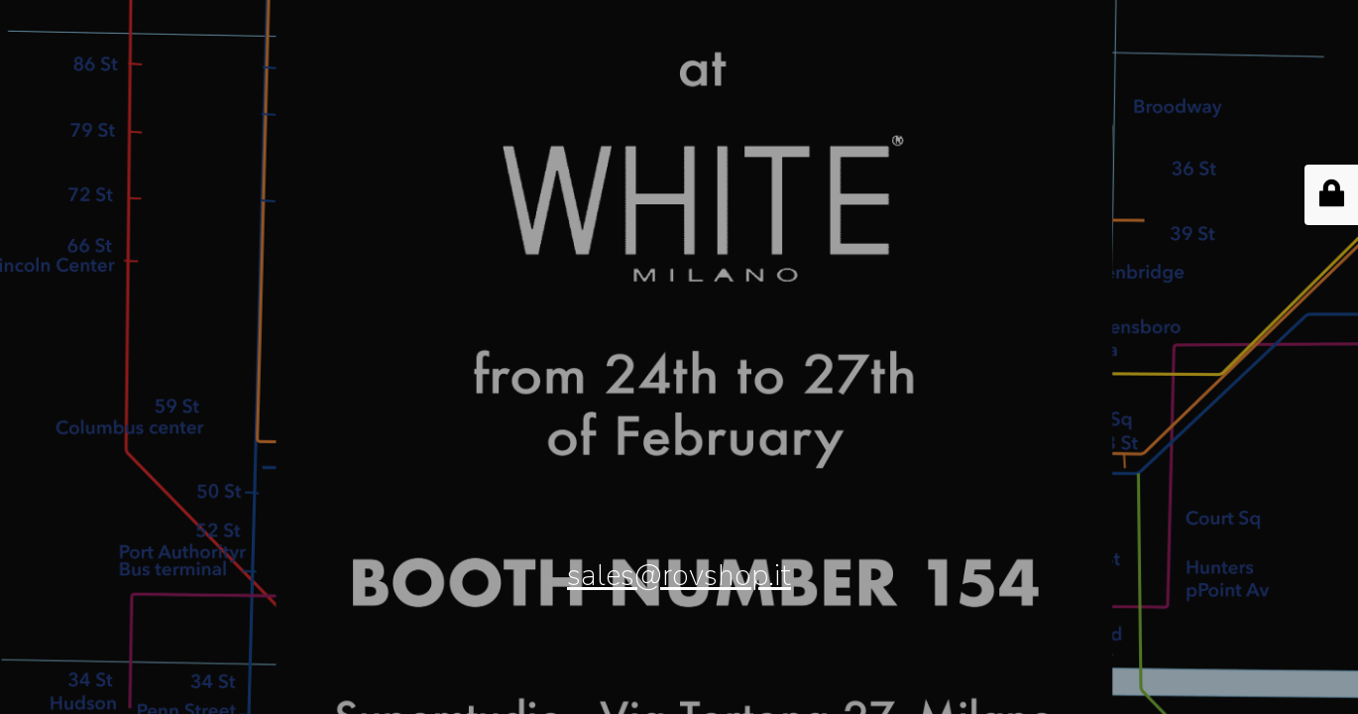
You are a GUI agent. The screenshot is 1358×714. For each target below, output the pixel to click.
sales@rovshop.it (679, 575)
